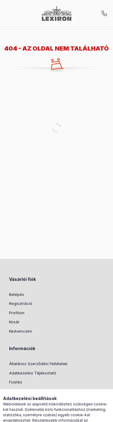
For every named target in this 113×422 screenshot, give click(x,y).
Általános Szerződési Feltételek (38, 363)
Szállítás (16, 391)
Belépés (16, 294)
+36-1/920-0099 (104, 13)
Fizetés (15, 382)
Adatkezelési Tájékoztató (32, 373)
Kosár (14, 321)
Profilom (16, 312)
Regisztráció (20, 303)
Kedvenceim (20, 331)
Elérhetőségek (22, 400)
